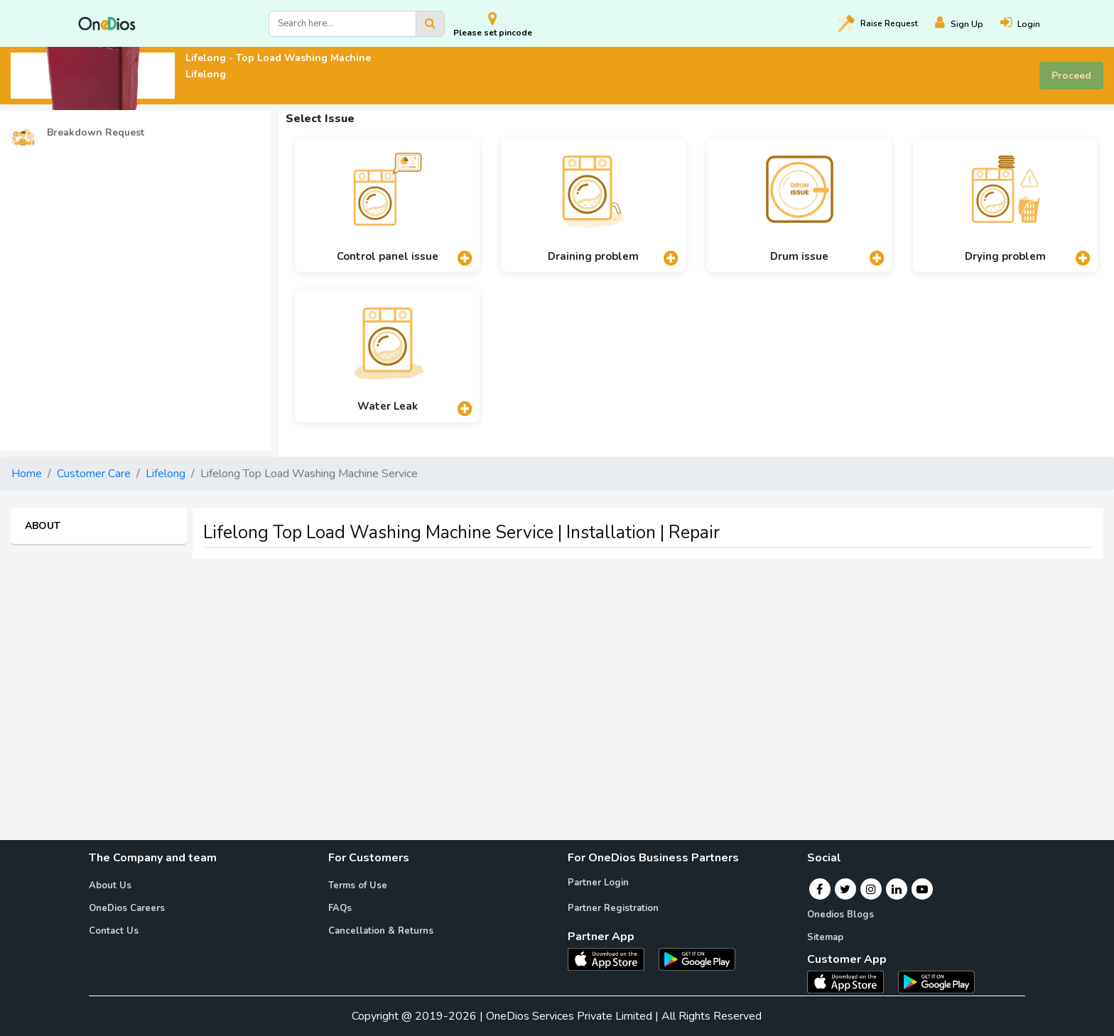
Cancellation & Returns (380, 931)
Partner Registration (613, 908)
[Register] (967, 23)
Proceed (1071, 75)
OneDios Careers (127, 908)
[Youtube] (922, 889)
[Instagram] (871, 889)
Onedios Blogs (840, 914)
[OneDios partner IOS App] (612, 958)
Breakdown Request (77, 133)
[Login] (1028, 23)
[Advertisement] (557, 669)
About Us (110, 885)
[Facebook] (819, 889)
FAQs (340, 908)
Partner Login (598, 882)
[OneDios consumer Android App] (936, 981)
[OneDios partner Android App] (697, 958)
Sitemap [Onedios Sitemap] (825, 937)
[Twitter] (845, 889)
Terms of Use (357, 885)
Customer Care (94, 473)
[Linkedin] (897, 889)
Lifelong (165, 473)
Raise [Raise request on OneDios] (878, 23)
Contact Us (114, 931)
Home (26, 473)
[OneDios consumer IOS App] (851, 981)
